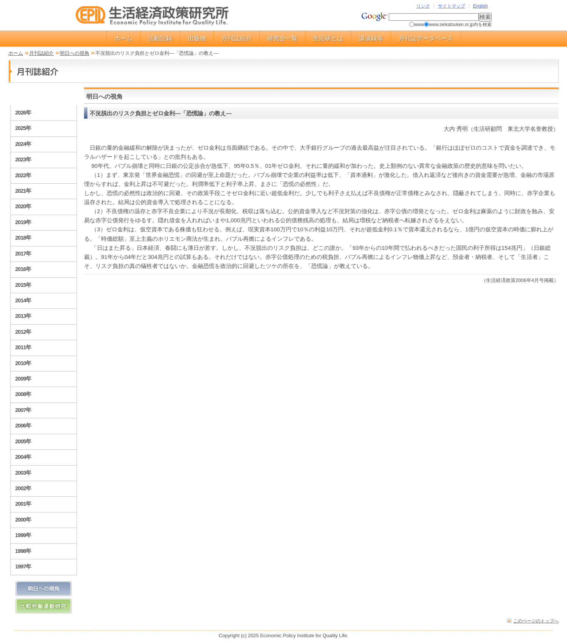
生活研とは (328, 38)
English (480, 6)
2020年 (23, 206)
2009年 (23, 379)
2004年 (23, 457)
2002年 (23, 488)
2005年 (23, 441)
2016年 (23, 269)
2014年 (23, 300)
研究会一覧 (282, 38)
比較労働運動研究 (43, 606)
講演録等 (371, 38)
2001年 (23, 504)
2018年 (23, 238)
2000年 (23, 520)
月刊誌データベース (426, 38)
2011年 (23, 347)
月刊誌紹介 (236, 38)
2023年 (23, 159)
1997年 (23, 567)
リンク (423, 6)
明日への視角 (74, 53)
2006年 (23, 426)
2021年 (23, 191)
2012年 (23, 332)
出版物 (197, 38)
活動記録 (160, 38)
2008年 (23, 394)
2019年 (23, 222)
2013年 (23, 316)
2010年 (23, 363)
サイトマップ (451, 6)
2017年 (23, 254)
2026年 (23, 113)
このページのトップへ (536, 620)
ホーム (123, 38)
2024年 (23, 144)
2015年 (23, 285)
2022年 (23, 175)
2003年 (23, 473)
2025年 (23, 128)
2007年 (23, 410)
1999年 (23, 535)
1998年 (23, 551)
